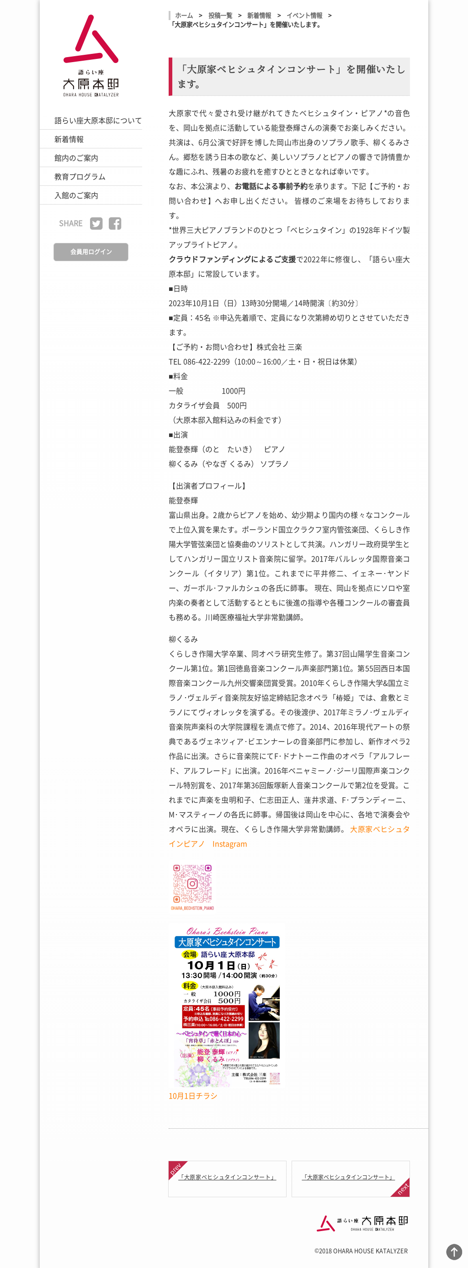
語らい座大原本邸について (98, 120)
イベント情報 (304, 15)
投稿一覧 (220, 15)
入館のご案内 (76, 194)
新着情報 (69, 138)
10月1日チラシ (193, 1095)
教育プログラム (80, 176)
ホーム (184, 15)
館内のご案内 (76, 157)
